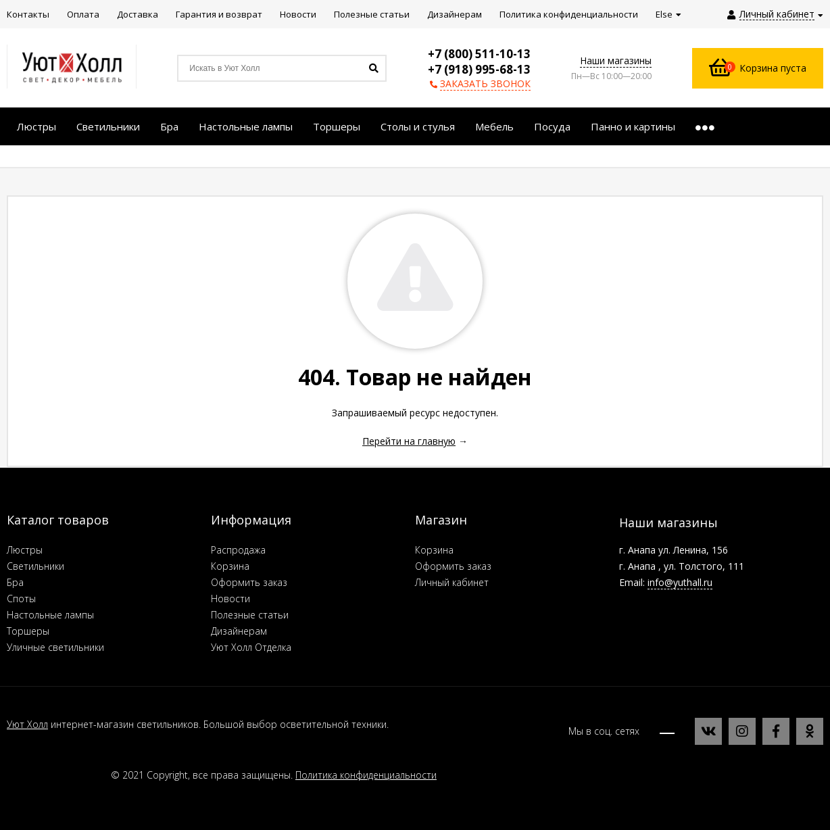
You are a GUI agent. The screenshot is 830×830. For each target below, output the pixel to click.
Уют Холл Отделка (251, 647)
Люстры (25, 549)
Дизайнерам (239, 631)
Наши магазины (616, 60)
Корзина (230, 566)
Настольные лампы (50, 614)
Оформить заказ (249, 582)
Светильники (35, 566)
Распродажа (238, 549)
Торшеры (28, 631)
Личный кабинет (452, 582)
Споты (21, 598)
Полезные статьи (250, 614)
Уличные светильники (55, 647)
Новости (230, 598)
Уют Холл (27, 724)
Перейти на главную (409, 441)
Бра (15, 582)
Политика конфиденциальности (366, 774)
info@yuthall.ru (680, 582)
